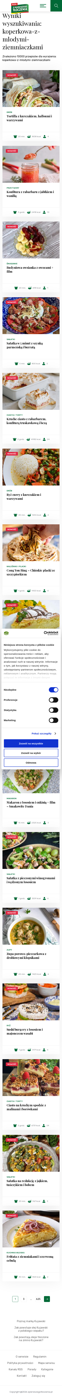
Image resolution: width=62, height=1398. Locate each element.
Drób (9, 112)
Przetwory (13, 188)
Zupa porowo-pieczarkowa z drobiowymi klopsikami (26, 956)
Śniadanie (12, 263)
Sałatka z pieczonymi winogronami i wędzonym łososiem (31, 880)
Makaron (12, 798)
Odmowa (31, 762)
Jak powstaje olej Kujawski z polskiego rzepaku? (31, 1329)
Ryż (9, 1025)
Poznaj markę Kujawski (31, 1321)
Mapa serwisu (46, 1363)
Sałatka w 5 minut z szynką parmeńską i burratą (25, 345)
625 (38, 1299)
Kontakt (22, 1375)
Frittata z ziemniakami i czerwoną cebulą (30, 1258)
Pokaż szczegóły (42, 733)
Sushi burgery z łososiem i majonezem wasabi (25, 1031)
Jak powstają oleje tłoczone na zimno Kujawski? (31, 1339)
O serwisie (22, 1356)
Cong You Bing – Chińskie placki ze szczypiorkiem (31, 572)
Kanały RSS (16, 1369)
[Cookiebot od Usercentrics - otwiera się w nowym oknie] (44, 633)
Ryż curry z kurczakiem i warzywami (24, 497)
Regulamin (39, 1356)
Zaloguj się (38, 1375)
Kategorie (47, 1369)
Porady (32, 1369)
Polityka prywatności (20, 1363)
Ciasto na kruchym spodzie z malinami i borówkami (26, 1107)
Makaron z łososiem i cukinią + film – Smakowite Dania (31, 804)
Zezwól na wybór (31, 753)
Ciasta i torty (15, 415)
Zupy (9, 950)
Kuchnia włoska (15, 1253)
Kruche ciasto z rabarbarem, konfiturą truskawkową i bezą (27, 421)
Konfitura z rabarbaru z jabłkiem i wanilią (30, 194)
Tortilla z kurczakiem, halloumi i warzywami (29, 118)
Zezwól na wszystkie (31, 743)
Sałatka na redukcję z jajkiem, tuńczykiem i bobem (27, 1183)
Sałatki (11, 339)
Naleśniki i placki (16, 566)
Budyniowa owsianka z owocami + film (30, 269)
